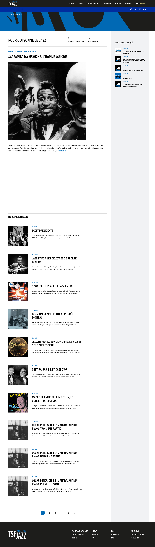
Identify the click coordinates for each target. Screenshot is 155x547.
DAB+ (113, 538)
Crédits (74, 538)
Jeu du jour (107, 3)
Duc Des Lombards (78, 534)
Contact (94, 531)
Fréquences (135, 538)
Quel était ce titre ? (93, 3)
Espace (140, 3)
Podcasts (72, 3)
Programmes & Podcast (80, 531)
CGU (93, 538)
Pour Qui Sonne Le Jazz (27, 40)
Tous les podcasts (16, 15)
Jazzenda (118, 3)
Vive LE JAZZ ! (115, 534)
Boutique (128, 3)
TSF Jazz (12, 3)
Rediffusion (62, 151)
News (81, 3)
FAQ (112, 531)
